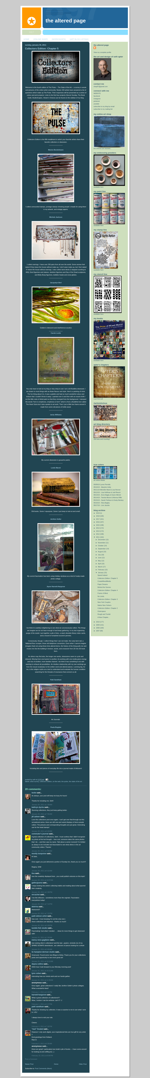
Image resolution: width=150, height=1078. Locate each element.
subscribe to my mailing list (103, 109)
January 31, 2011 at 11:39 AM (42, 980)
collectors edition (46, 781)
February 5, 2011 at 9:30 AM (42, 1043)
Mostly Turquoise (39, 854)
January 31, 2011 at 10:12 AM (42, 961)
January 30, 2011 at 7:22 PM (42, 913)
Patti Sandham (56, 680)
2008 (98, 628)
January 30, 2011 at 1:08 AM (42, 804)
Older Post (83, 1064)
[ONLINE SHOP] (41, 39)
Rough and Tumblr (104, 614)
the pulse (65, 781)
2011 (98, 537)
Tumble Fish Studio (39, 928)
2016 (98, 522)
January (101, 572)
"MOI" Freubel (37, 1029)
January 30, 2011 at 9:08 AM (42, 851)
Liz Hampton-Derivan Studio (43, 952)
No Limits (101, 596)
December (102, 539)
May (99, 561)
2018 (98, 516)
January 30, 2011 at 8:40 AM (42, 831)
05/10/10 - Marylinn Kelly (102, 487)
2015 (98, 525)
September (102, 549)
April (100, 564)
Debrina (35, 907)
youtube (96, 104)
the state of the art (75, 781)
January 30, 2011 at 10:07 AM (42, 880)
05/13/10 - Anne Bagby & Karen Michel (107, 495)
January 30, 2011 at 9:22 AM (42, 871)
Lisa (33, 873)
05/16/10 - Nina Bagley (102, 503)
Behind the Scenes (104, 587)
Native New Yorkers (104, 605)
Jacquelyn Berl (56, 282)
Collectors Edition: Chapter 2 (108, 608)
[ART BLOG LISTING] (79, 39)
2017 (98, 519)
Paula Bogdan (55, 727)
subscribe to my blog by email (104, 106)
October (101, 545)
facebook (97, 96)
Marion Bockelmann (56, 150)
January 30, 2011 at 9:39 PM (42, 925)
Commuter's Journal (40, 834)
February (101, 570)
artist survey (34, 781)
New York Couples (104, 602)
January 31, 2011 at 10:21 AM (42, 971)
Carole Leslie (56, 333)
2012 (98, 534)
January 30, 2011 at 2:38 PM (42, 892)
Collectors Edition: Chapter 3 (108, 599)
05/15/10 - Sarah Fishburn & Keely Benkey (108, 500)
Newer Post (29, 1064)
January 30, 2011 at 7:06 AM (42, 814)
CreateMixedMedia (104, 581)
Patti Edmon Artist (39, 916)
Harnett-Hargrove (39, 995)
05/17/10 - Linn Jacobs (102, 505)
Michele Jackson (55, 217)
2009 (98, 625)
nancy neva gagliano (41, 940)
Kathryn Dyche (38, 807)
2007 (98, 631)
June (100, 557)
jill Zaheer (36, 817)
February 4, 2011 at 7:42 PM (42, 1026)
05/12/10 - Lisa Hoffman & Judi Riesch (107, 492)
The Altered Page (66, 21)
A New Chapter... (103, 617)
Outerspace (102, 611)
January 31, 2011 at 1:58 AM (42, 937)
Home (56, 1064)
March (100, 567)
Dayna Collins (37, 964)
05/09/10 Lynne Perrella (102, 484)
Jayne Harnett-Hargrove (56, 586)
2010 (98, 622)
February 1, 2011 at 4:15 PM (42, 992)
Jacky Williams (56, 415)
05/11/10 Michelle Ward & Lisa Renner (107, 490)
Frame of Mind (103, 593)
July (99, 555)
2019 (98, 513)
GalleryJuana (37, 883)
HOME (26, 39)
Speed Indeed (102, 575)
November (102, 543)
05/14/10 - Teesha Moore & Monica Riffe (108, 497)
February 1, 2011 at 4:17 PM (42, 1004)
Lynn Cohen (36, 973)
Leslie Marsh (56, 468)
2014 (98, 528)
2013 (98, 531)
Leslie (34, 793)
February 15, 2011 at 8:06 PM (42, 1055)
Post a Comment (31, 1059)
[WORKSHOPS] (58, 39)
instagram (97, 99)
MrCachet (36, 895)
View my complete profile (102, 52)
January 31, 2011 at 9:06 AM (42, 949)
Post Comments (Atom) (43, 1068)
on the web (56, 781)
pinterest (97, 101)
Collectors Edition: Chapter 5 (41, 48)
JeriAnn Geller (55, 519)
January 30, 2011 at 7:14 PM (42, 904)
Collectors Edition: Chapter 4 (108, 590)
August (100, 551)
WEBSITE (97, 93)
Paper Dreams (103, 584)
